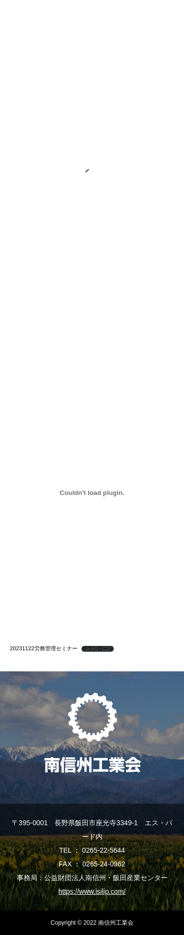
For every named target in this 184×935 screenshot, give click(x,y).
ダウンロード (97, 648)
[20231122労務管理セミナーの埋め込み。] (92, 492)
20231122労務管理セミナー (44, 648)
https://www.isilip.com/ (92, 891)
